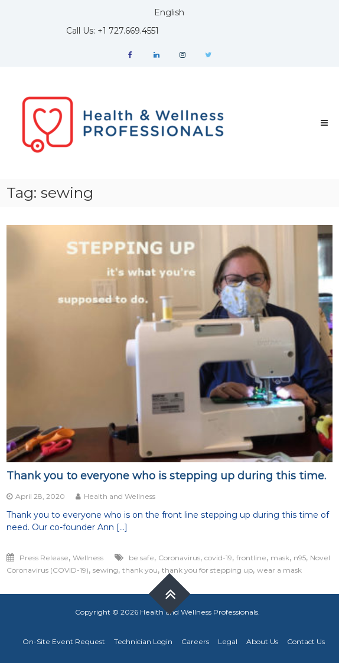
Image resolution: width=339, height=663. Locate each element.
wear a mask (279, 570)
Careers (195, 641)
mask (279, 557)
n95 (300, 557)
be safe (141, 557)
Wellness (88, 557)
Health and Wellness (119, 496)
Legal (227, 641)
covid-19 (218, 557)
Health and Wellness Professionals (199, 612)
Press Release (44, 557)
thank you (140, 570)
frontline (251, 557)
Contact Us (306, 641)
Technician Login (143, 641)
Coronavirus (179, 557)
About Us (262, 641)
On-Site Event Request (63, 641)
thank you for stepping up (207, 570)
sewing (105, 570)
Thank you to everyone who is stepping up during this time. (166, 475)
